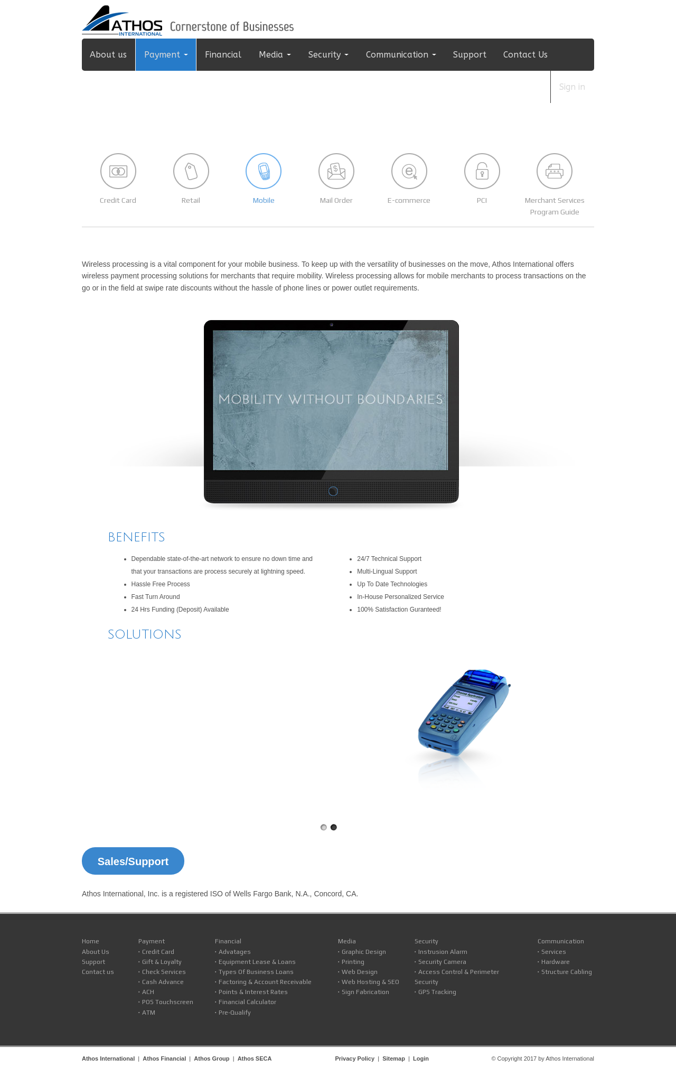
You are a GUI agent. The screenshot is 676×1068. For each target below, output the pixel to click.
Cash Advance (163, 982)
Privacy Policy (354, 1058)
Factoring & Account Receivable (265, 982)
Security (324, 55)
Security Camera (442, 962)
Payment (162, 55)
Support (469, 55)
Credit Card (158, 951)
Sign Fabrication (365, 992)
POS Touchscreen (167, 1002)
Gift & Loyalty (162, 962)
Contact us (98, 972)
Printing (353, 962)
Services (553, 951)
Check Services (164, 972)
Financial (223, 55)
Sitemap (393, 1058)
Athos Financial (164, 1058)
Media (271, 55)
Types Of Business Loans (256, 972)
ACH (148, 992)
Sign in (572, 87)
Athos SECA (255, 1058)
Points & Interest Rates (253, 992)
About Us (95, 951)
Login (421, 1058)
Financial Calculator (247, 1002)
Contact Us (525, 55)
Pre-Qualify (235, 1012)
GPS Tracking (437, 992)
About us (108, 55)
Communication (397, 55)
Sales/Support (133, 861)
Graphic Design (364, 951)
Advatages (235, 951)
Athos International (108, 1058)
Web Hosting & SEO (370, 982)
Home (90, 941)
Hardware (555, 962)
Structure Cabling (566, 972)
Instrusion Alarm (442, 951)
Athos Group (211, 1058)
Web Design (360, 972)
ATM (148, 1012)
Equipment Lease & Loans (257, 962)
